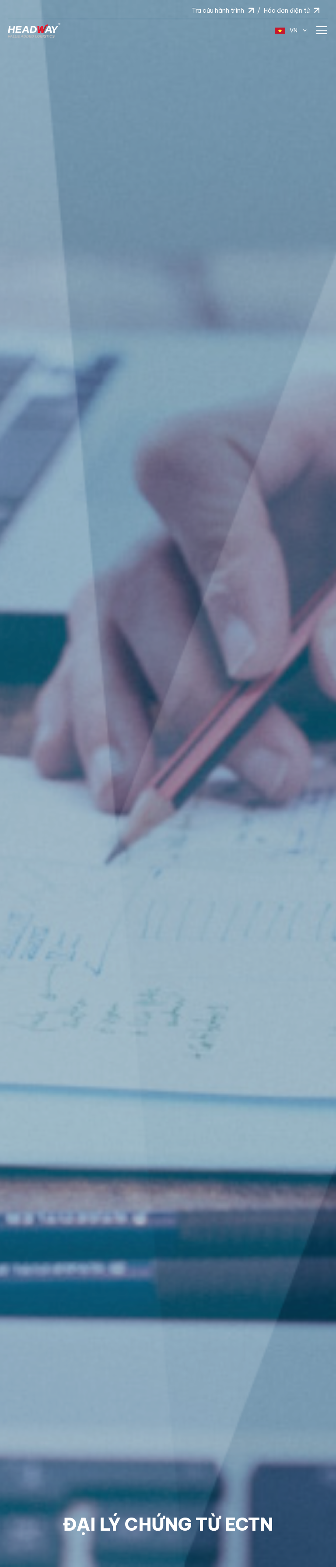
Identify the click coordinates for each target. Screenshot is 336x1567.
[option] (168, 783)
